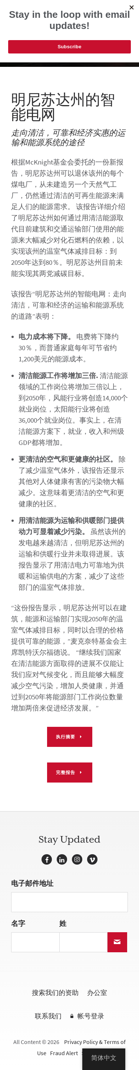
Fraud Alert (64, 1053)
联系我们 (48, 1016)
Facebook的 (47, 859)
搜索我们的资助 (55, 993)
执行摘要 (65, 737)
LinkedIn (62, 859)
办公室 (97, 993)
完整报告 (65, 772)
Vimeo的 (92, 859)
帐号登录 (90, 1016)
